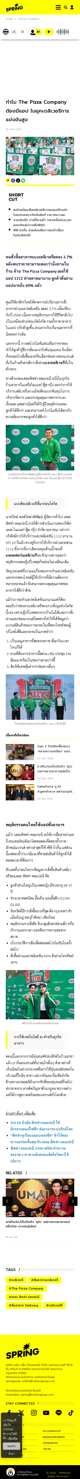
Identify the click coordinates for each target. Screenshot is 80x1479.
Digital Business (29, 19)
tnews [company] (47, 1449)
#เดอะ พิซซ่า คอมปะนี (24, 1297)
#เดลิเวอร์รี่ (54, 1305)
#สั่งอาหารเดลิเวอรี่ (44, 1280)
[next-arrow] (73, 1201)
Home (9, 19)
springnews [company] (50, 1443)
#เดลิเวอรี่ (16, 1280)
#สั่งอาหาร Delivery (23, 1305)
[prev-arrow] (7, 1201)
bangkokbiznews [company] (54, 1437)
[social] (34, 1413)
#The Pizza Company (26, 1288)
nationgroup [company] (52, 1431)
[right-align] (64, 7)
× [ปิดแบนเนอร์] (19, 1415)
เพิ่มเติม (13, 1438)
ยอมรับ (12, 1446)
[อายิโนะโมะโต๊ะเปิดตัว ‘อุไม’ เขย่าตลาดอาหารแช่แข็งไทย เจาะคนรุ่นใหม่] (40, 1198)
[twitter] (18, 180)
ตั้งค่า (11, 1453)
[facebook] (13, 180)
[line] (23, 180)
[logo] (14, 7)
